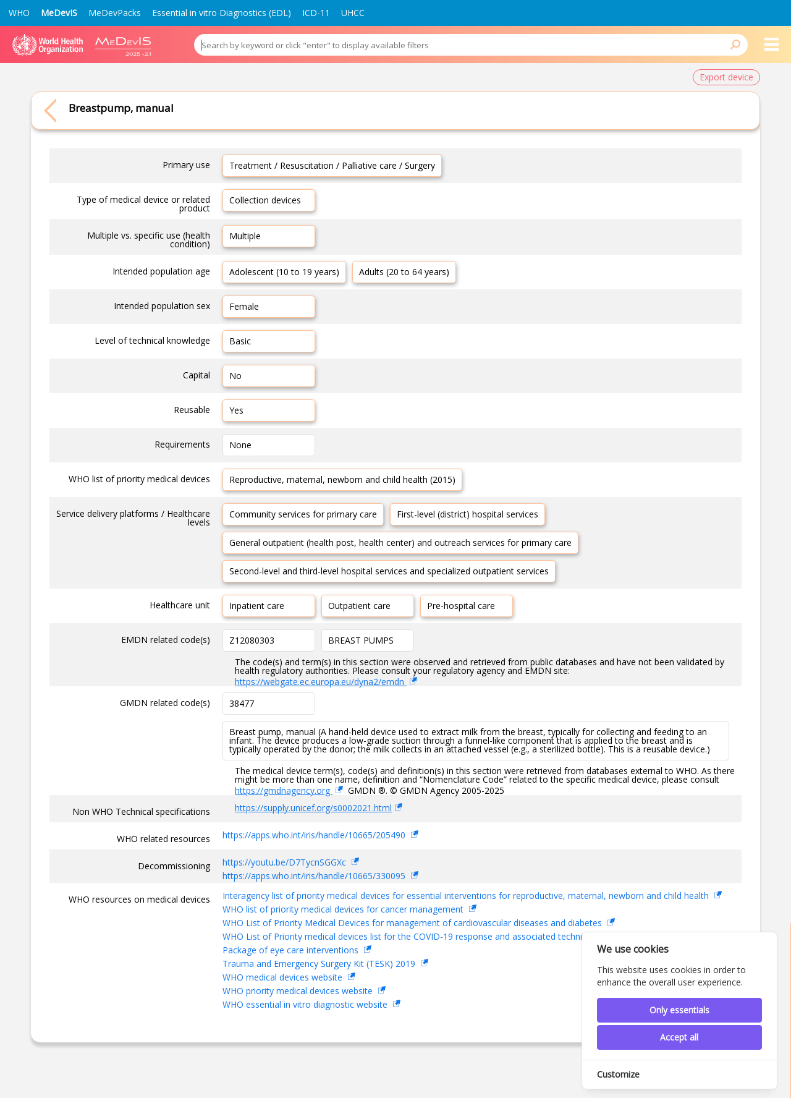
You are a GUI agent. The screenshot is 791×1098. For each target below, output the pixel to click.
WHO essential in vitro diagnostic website (306, 1004)
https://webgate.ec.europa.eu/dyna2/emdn (321, 681)
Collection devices (265, 200)
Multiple (245, 236)
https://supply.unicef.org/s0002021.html (313, 808)
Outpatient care (359, 605)
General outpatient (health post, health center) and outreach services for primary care (400, 542)
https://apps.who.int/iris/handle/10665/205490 (315, 835)
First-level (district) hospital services (467, 514)
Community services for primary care (303, 514)
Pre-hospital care (461, 605)
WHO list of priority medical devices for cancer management (344, 909)
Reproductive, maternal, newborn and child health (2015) (342, 479)
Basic (240, 341)
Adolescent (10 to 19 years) (284, 272)
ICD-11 (316, 13)
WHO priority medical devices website (298, 991)
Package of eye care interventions (291, 950)
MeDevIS (59, 13)
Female (244, 306)
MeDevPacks (114, 13)
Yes (236, 410)
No (235, 375)
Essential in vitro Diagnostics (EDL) (221, 13)
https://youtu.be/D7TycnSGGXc (285, 862)
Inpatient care (256, 605)
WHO (19, 13)
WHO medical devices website (283, 977)
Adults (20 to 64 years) (404, 272)
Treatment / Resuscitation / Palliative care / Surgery (332, 165)
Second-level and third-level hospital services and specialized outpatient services (389, 571)
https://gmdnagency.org (283, 790)
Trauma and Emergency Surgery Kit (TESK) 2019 (320, 963)
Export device (726, 77)
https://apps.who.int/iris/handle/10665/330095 (315, 876)
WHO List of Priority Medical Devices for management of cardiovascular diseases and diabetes (413, 923)
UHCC (353, 13)
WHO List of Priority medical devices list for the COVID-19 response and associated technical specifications (437, 936)
